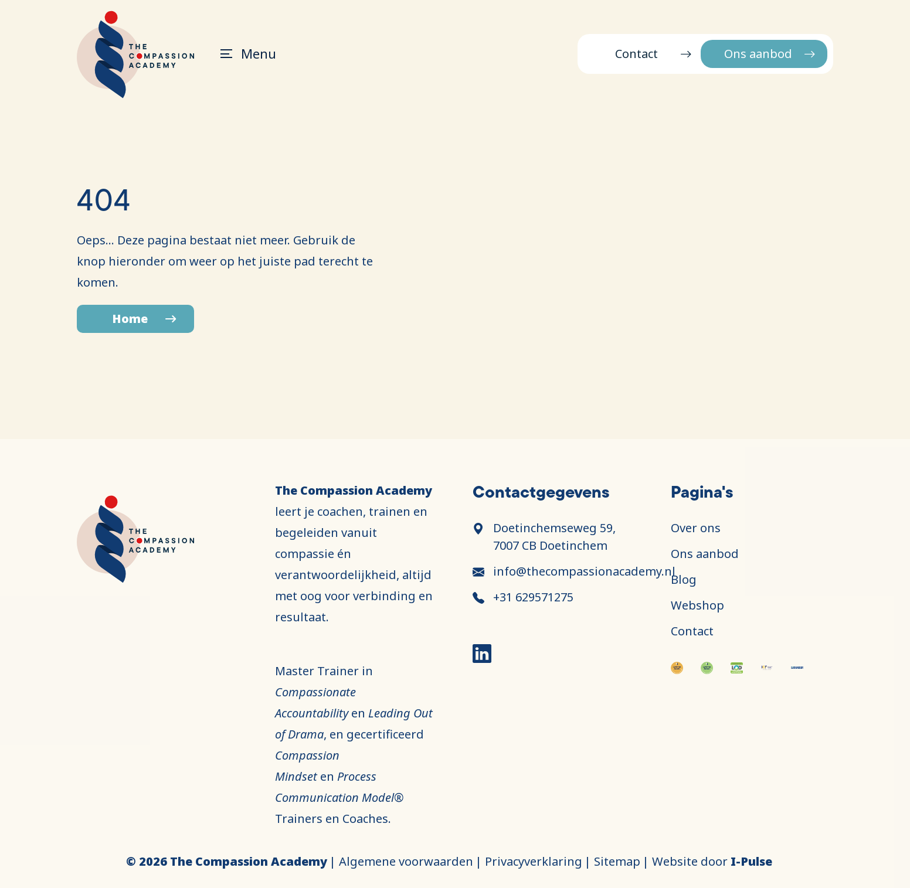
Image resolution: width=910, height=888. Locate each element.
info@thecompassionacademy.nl (584, 571)
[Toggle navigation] (242, 54)
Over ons (696, 528)
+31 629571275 (533, 597)
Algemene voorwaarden (406, 861)
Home (130, 318)
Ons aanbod (758, 54)
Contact (636, 54)
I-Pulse (751, 861)
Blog (684, 579)
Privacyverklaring (533, 861)
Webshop (697, 605)
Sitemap (617, 861)
